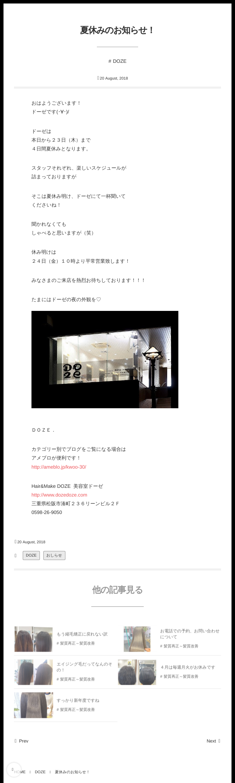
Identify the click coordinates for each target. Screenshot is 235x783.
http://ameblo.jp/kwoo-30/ (58, 467)
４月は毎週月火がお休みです (187, 669)
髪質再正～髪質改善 (77, 645)
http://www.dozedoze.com (59, 495)
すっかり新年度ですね (78, 702)
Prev (21, 741)
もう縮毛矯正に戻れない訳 (82, 636)
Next (214, 741)
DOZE (120, 61)
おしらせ (54, 555)
